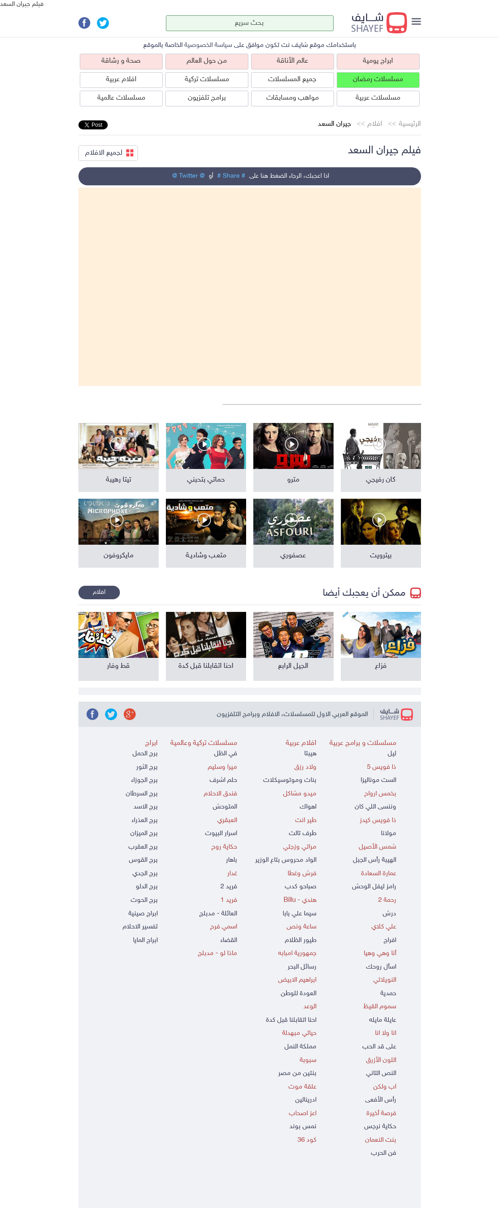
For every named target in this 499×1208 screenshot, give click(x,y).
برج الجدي (145, 873)
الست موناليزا (378, 780)
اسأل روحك (381, 967)
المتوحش (225, 807)
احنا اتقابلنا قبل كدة (291, 1020)
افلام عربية (121, 79)
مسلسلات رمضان (378, 79)
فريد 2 (228, 887)
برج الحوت (144, 900)
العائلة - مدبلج (218, 914)
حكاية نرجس (380, 1126)
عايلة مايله (382, 1020)
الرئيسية (410, 124)
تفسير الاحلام (140, 927)
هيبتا (310, 754)
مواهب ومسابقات (292, 98)
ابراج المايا (145, 940)
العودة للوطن (298, 993)
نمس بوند (302, 1126)
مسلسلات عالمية (121, 98)
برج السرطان (142, 794)
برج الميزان (144, 833)
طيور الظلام (300, 940)
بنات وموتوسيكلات (289, 780)
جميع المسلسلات (292, 79)
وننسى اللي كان (375, 807)
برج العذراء (145, 820)
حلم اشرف (223, 780)
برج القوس (143, 860)
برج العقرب (143, 847)
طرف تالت (302, 833)
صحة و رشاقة (121, 61)
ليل (392, 754)
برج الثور (147, 767)
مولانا (388, 833)
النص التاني (381, 1073)
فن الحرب (383, 1153)
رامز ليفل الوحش (374, 887)
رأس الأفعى (380, 1100)
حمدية (388, 993)
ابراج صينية (143, 914)
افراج (390, 940)
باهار (231, 860)
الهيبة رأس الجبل (374, 860)
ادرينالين (305, 1100)
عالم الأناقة (292, 61)
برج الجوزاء (144, 780)
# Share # (231, 176)
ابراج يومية (378, 61)
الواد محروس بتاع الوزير (285, 860)
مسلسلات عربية (378, 98)
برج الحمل (145, 754)
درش (389, 914)
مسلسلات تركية (207, 79)
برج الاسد (145, 807)
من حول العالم (207, 61)
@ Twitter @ (188, 176)
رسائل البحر (302, 967)
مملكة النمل (300, 1047)
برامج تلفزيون (207, 98)
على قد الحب (379, 1047)
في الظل (225, 754)
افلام (374, 124)
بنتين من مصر (297, 1073)
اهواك (308, 807)
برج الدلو (147, 887)
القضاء (228, 940)
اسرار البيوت (221, 833)
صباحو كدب (300, 887)
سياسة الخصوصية (208, 45)
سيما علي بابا (299, 914)
